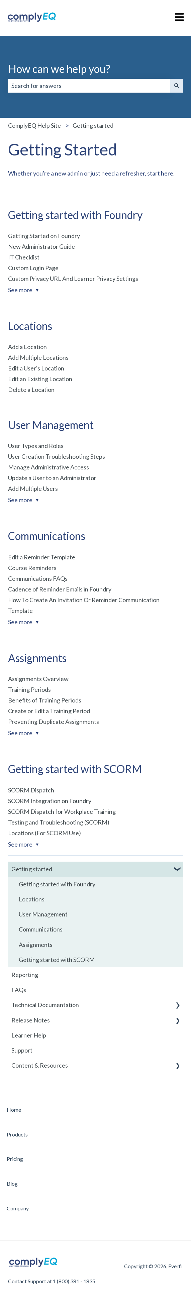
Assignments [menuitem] (36, 944)
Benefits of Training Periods (44, 700)
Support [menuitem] (21, 1050)
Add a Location (27, 346)
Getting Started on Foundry (44, 235)
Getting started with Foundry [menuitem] (57, 884)
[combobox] (89, 86)
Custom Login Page (33, 267)
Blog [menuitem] (12, 1183)
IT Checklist (23, 257)
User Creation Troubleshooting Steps (56, 456)
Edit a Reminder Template (41, 557)
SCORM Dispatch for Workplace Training (62, 811)
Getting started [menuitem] (31, 869)
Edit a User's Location (36, 368)
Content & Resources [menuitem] (39, 1065)
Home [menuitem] (14, 1109)
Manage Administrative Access (48, 467)
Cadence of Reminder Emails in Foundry (59, 589)
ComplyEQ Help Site (34, 125)
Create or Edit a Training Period (49, 711)
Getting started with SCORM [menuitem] (57, 959)
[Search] (176, 86)
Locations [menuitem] (31, 899)
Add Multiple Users (33, 488)
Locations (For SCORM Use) (44, 833)
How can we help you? (59, 68)
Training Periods (29, 689)
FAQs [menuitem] (18, 989)
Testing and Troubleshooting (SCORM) (58, 822)
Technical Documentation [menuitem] (45, 1004)
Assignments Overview (38, 678)
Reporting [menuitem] (24, 974)
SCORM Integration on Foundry (49, 800)
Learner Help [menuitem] (28, 1035)
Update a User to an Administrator (52, 477)
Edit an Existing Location (40, 379)
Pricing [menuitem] (15, 1159)
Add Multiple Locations (38, 357)
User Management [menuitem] (43, 914)
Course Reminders (32, 567)
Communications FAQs (38, 578)
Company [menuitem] (18, 1208)
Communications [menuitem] (41, 929)
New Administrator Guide (41, 246)
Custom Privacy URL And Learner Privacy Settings (73, 278)
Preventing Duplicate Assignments (53, 721)
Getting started (93, 125)
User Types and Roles (36, 445)
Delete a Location (31, 389)
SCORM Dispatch (31, 790)
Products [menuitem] (17, 1134)
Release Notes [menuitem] (30, 1020)
